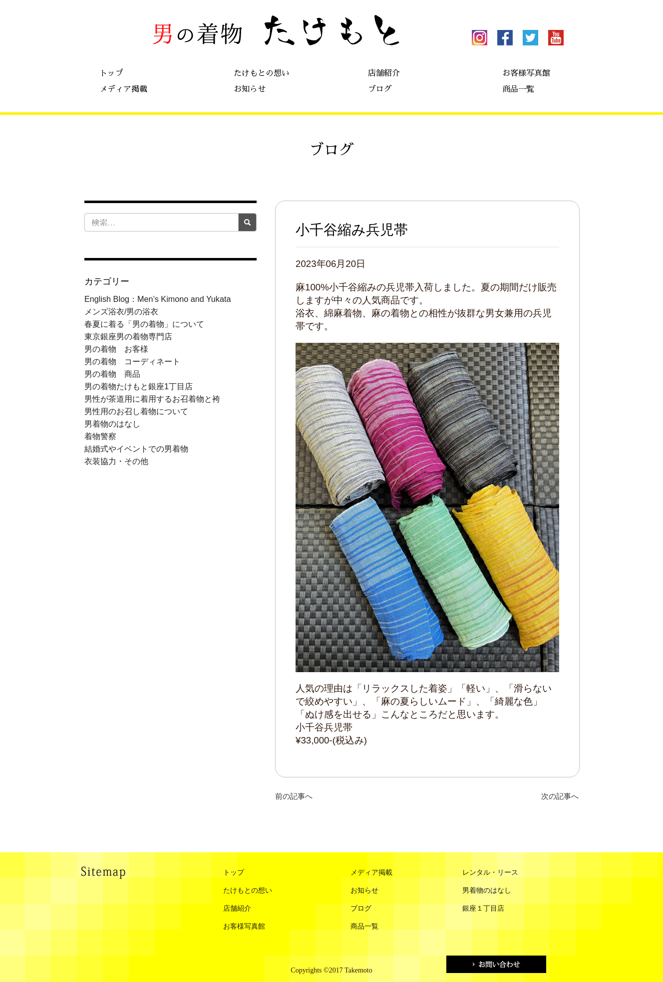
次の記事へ (560, 796)
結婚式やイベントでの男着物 (136, 448)
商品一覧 (518, 89)
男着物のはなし (112, 423)
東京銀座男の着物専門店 (128, 336)
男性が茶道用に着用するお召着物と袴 (152, 398)
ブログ (380, 89)
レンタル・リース (490, 872)
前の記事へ (294, 796)
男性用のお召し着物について (136, 411)
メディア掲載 (123, 89)
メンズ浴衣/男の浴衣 (121, 311)
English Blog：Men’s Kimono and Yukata (157, 298)
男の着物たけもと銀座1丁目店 (138, 386)
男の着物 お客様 (116, 348)
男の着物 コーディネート (132, 361)
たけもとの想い (262, 73)
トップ (111, 73)
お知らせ (250, 89)
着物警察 (100, 436)
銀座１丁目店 (483, 908)
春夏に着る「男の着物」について (144, 323)
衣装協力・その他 (116, 461)
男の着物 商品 (112, 373)
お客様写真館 (526, 73)
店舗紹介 (384, 73)
